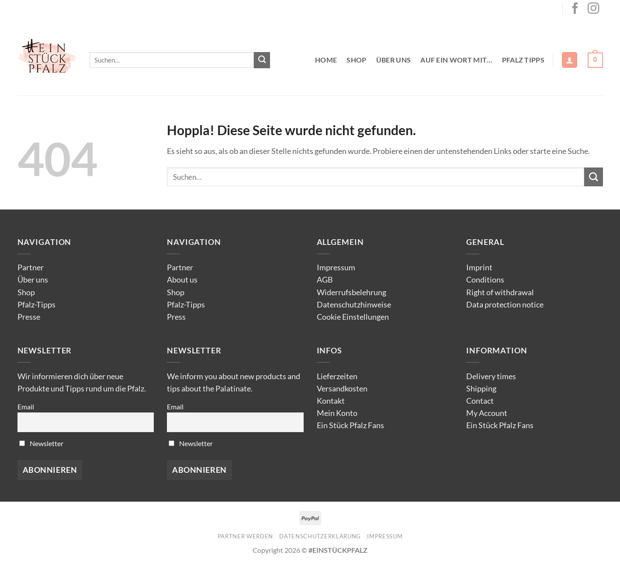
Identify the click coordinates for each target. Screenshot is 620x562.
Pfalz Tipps (523, 60)
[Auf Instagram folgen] (593, 9)
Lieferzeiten (337, 376)
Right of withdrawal (500, 292)
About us (182, 279)
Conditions (485, 279)
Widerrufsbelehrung (351, 292)
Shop (356, 60)
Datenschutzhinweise (354, 304)
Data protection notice (505, 304)
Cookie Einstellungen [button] (353, 316)
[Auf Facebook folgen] (575, 9)
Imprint (479, 267)
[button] (569, 60)
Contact (480, 400)
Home (326, 60)
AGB (325, 279)
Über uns (393, 60)
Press (176, 316)
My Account (486, 413)
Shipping (481, 388)
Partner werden (245, 536)
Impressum (336, 267)
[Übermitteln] (262, 60)
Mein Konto (337, 413)
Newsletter (41, 443)
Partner (30, 267)
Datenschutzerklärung (319, 536)
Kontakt (331, 400)
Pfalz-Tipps (36, 304)
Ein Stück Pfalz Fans (350, 425)
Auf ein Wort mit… (456, 60)
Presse (28, 316)
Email (25, 406)
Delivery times (491, 376)
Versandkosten (342, 388)
